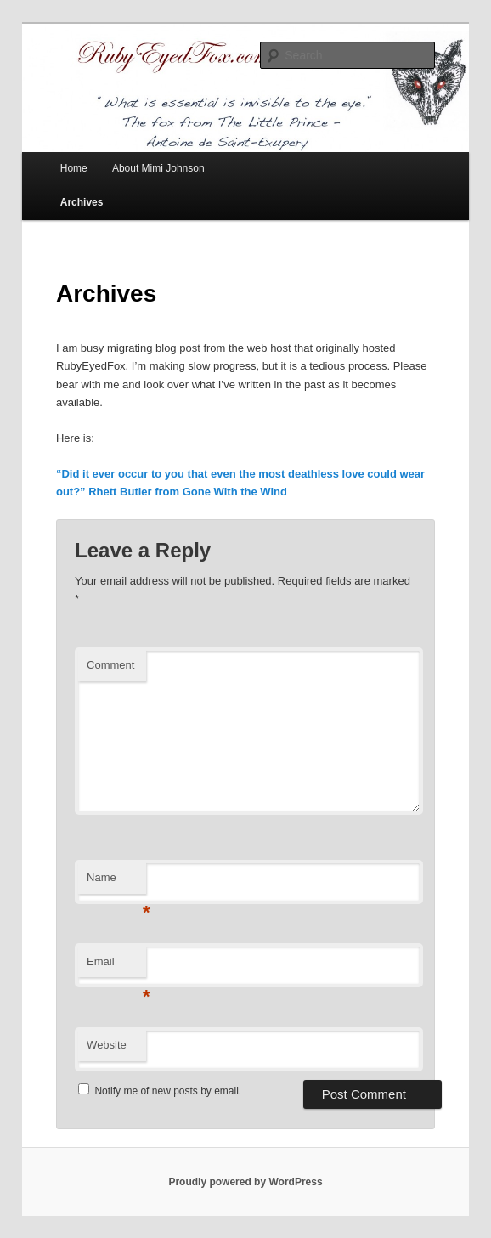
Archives (82, 202)
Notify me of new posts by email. (167, 1091)
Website (107, 1044)
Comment (110, 665)
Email (116, 966)
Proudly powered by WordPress (245, 1182)
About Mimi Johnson (158, 168)
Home (73, 168)
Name (116, 882)
